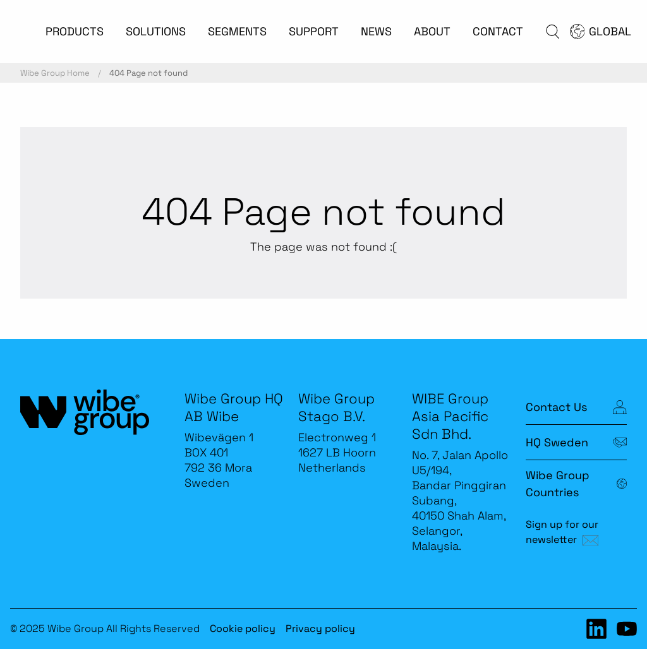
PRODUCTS (74, 31)
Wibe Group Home (55, 73)
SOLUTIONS (156, 31)
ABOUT (432, 31)
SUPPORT (314, 31)
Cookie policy (242, 628)
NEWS (376, 31)
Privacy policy (320, 628)
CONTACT (498, 31)
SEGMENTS (237, 31)
